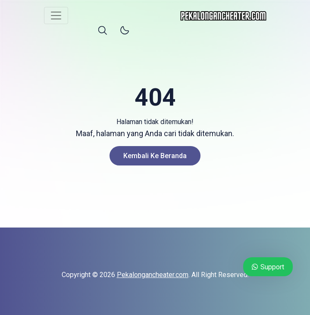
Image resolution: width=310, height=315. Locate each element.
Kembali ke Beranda (155, 156)
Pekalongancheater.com (152, 275)
